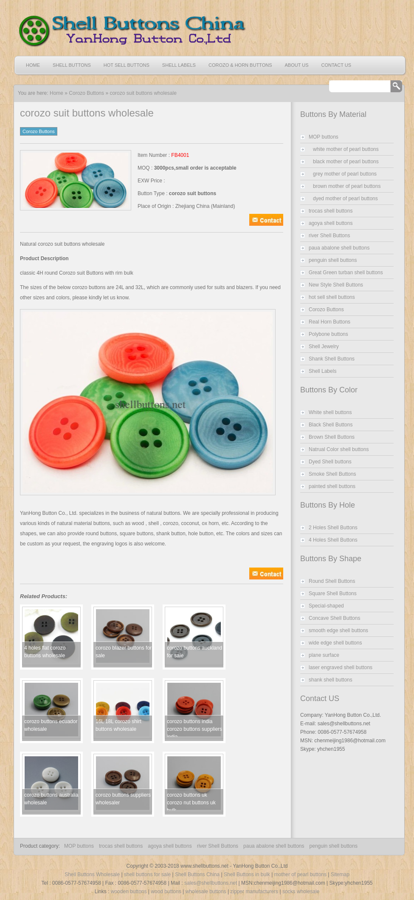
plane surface (324, 655)
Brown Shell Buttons (332, 437)
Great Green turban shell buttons (346, 272)
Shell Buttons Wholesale (92, 874)
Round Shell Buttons (332, 581)
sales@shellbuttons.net (210, 883)
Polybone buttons (328, 334)
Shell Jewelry (324, 346)
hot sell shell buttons (332, 297)
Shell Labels (179, 65)
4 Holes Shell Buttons (333, 540)
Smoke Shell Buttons (332, 474)
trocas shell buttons (330, 211)
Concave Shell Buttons (334, 618)
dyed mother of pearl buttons (345, 199)
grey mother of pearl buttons (345, 174)
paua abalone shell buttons (339, 248)
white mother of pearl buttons (346, 149)
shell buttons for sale (147, 874)
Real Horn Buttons (329, 322)
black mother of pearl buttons (346, 162)
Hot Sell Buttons (126, 65)
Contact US (336, 65)
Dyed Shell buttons (330, 462)
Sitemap (340, 874)
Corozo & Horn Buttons (240, 65)
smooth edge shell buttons (338, 630)
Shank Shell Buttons (332, 359)
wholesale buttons (205, 891)
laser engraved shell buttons (340, 667)
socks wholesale (300, 891)
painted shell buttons (332, 486)
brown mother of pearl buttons (346, 186)
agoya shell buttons (330, 223)
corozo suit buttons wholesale (143, 93)
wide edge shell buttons (335, 643)
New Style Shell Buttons (336, 285)
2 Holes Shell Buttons (333, 528)
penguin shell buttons (333, 260)
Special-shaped (326, 606)
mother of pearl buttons (300, 874)
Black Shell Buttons (330, 425)
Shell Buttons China (197, 874)
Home (33, 65)
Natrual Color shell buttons (339, 449)
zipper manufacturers (254, 891)
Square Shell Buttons (333, 593)
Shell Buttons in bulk (247, 874)
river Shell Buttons (329, 235)
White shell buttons (330, 412)
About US (296, 65)
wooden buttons (129, 891)
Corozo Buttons (86, 93)
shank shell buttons (330, 680)
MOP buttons (323, 137)
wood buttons (166, 891)
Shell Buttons (72, 65)
